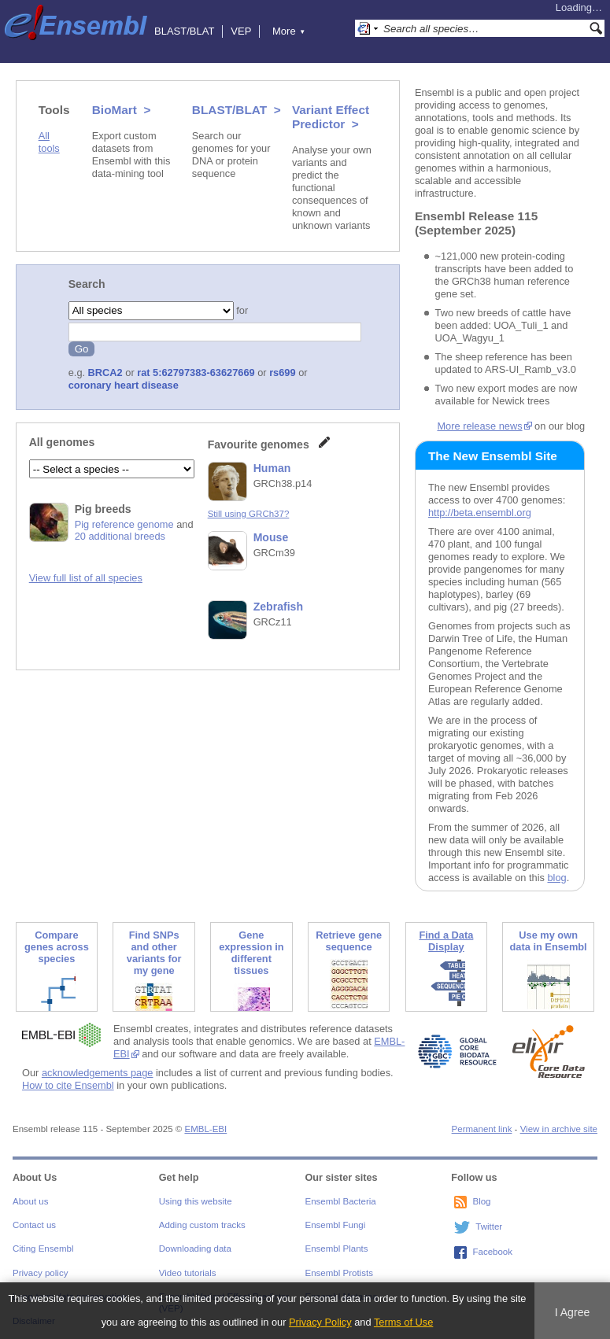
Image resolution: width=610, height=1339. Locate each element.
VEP (241, 31)
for (241, 310)
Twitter (488, 1226)
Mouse (271, 537)
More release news (479, 426)
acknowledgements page (97, 1073)
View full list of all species (85, 578)
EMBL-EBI (205, 1129)
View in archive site (558, 1129)
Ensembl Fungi (335, 1225)
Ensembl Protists (339, 1273)
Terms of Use (403, 1322)
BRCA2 (105, 372)
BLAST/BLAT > (236, 109)
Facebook (492, 1251)
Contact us (34, 1225)
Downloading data (195, 1248)
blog (556, 877)
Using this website (195, 1201)
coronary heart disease (123, 385)
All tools (49, 142)
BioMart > (121, 109)
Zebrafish (278, 606)
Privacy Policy (320, 1322)
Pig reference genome (124, 524)
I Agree (572, 1312)
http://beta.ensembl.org (479, 512)
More (288, 31)
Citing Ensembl (43, 1248)
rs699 (282, 372)
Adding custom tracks (202, 1225)
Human (272, 468)
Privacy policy (40, 1273)
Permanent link (482, 1129)
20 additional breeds (120, 536)
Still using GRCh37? (249, 513)
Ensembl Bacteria (340, 1201)
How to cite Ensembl (68, 1085)
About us (30, 1201)
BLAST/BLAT (184, 31)
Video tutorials (187, 1273)
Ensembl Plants (336, 1248)
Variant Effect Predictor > (330, 117)
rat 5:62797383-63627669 (195, 372)
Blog (481, 1201)
